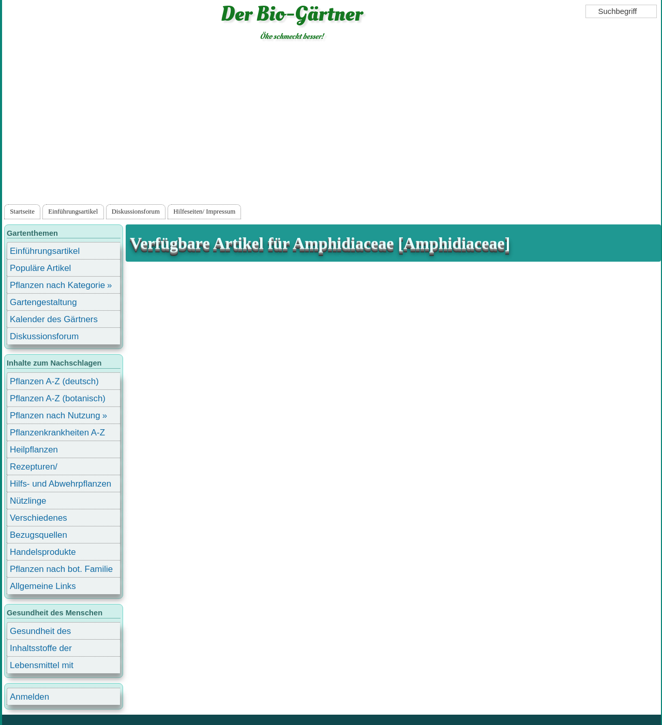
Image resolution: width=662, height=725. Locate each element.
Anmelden (29, 697)
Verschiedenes (38, 518)
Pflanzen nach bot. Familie (61, 569)
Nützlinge (28, 501)
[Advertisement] (331, 124)
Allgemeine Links (43, 586)
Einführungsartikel (73, 211)
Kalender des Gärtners (54, 319)
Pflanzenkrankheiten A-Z (57, 432)
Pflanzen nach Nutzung (55, 415)
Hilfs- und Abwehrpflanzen (60, 484)
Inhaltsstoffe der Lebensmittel (41, 649)
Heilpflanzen (34, 450)
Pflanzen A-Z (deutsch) (54, 381)
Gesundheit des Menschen (40, 632)
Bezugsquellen (38, 535)
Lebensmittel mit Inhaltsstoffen (41, 666)
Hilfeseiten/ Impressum (204, 211)
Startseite (22, 211)
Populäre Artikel (40, 268)
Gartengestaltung (43, 302)
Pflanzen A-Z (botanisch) (58, 398)
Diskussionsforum (136, 211)
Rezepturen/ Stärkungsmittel (40, 468)
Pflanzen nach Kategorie (57, 285)
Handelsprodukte (43, 552)
